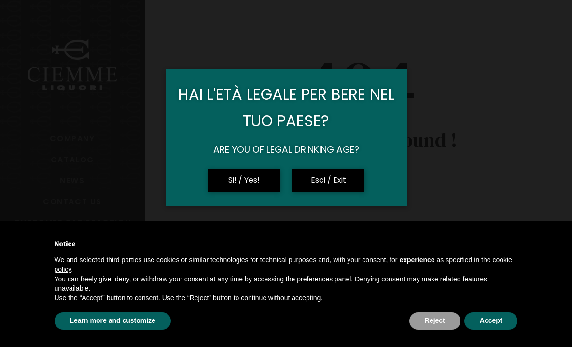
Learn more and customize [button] (112, 320)
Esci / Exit (328, 180)
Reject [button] (435, 320)
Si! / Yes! (244, 180)
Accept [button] (491, 320)
